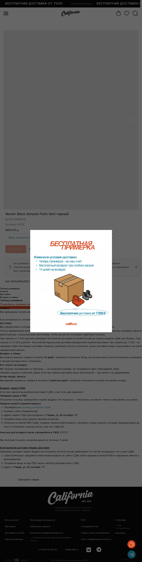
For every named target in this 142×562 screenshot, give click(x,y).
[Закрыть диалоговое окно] (136, 5)
